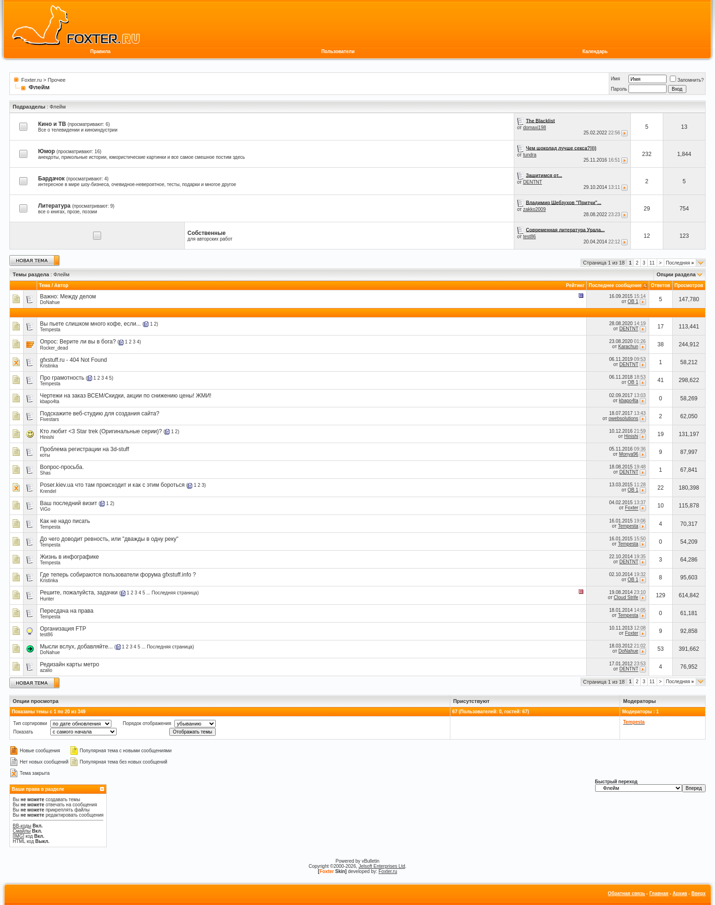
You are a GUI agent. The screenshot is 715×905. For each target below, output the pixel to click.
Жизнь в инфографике (69, 557)
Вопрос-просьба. (62, 467)
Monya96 (628, 454)
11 (652, 262)
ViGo (45, 509)
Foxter (631, 508)
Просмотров (689, 285)
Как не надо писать (65, 521)
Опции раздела (676, 274)
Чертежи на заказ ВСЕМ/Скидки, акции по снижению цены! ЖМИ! (126, 395)
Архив (680, 893)
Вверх (698, 893)
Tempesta (50, 329)
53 (661, 649)
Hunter (47, 598)
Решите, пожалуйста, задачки (79, 592)
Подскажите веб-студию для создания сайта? (99, 413)
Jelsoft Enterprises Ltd (382, 866)
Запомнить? (687, 80)
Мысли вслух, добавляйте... (76, 646)
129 (660, 595)
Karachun (628, 346)
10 (661, 505)
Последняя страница (174, 592)
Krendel (48, 491)
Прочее (57, 80)
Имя (615, 78)
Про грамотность (62, 377)
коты (45, 455)
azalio (46, 670)
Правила (100, 51)
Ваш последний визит (68, 503)
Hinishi (47, 437)
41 (661, 380)
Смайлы (22, 831)
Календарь (595, 51)
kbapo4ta (49, 401)
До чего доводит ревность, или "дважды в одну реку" (109, 539)
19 (661, 434)
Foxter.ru (31, 80)
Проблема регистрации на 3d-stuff (84, 449)
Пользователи (337, 51)
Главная (658, 893)
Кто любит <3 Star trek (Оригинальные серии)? (101, 431)
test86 (529, 236)
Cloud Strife (626, 597)
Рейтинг (575, 285)
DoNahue (50, 302)
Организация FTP (63, 628)
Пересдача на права (67, 611)
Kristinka (49, 365)
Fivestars (49, 419)
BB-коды (22, 825)
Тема (44, 285)
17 (661, 326)
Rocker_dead (54, 348)
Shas (45, 473)
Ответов (660, 285)
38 (661, 344)
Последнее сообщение (615, 285)
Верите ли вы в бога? (88, 341)
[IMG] (18, 836)
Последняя (680, 262)
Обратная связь (626, 893)
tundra (529, 154)
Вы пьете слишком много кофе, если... (90, 323)
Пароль (619, 89)
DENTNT (532, 182)
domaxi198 (534, 127)
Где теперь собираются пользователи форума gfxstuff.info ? (118, 574)
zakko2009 (534, 209)
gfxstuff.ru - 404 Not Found (73, 360)
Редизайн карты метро (69, 664)
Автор (61, 285)
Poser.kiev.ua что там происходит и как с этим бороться (112, 485)
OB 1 (633, 301)
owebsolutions (623, 418)
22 (661, 487)
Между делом (78, 296)
